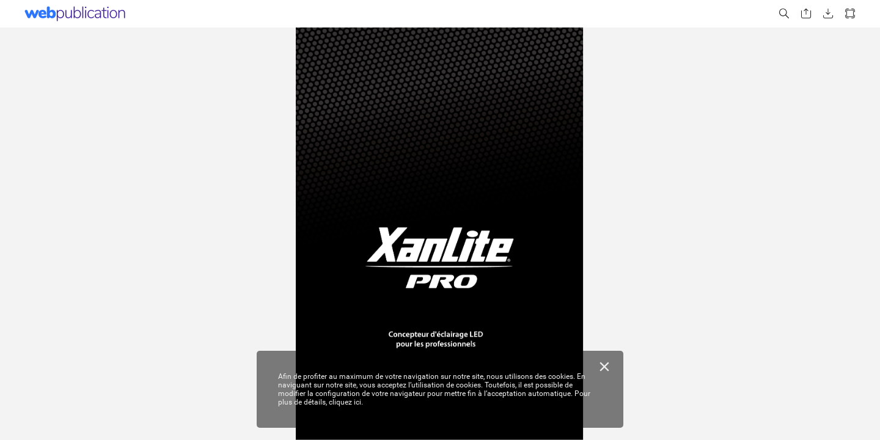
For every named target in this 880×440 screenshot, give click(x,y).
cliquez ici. (346, 402)
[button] (784, 14)
